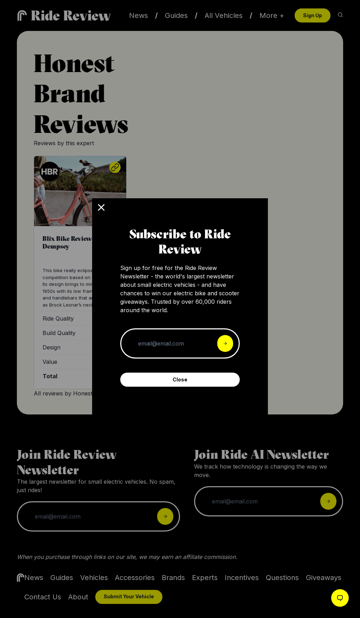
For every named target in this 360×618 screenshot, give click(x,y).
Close (180, 379)
